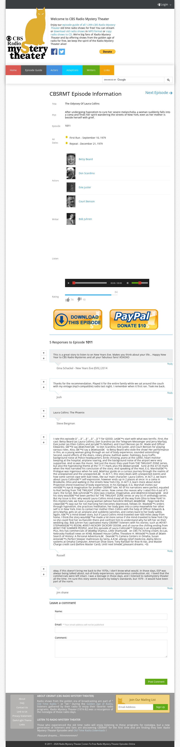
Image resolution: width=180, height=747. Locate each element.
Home (13, 70)
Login (162, 4)
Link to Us (22, 711)
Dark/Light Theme (22, 720)
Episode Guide (33, 70)
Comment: (61, 637)
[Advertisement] (147, 35)
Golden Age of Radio (99, 703)
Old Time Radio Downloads (89, 730)
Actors (54, 70)
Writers (91, 70)
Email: (79, 624)
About (22, 698)
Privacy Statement (22, 716)
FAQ (22, 703)
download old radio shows (69, 31)
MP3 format (95, 31)
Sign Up (160, 707)
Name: (59, 611)
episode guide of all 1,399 (83, 26)
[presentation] (81, 668)
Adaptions (72, 70)
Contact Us (22, 707)
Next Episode (159, 92)
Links (107, 70)
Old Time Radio (46, 703)
